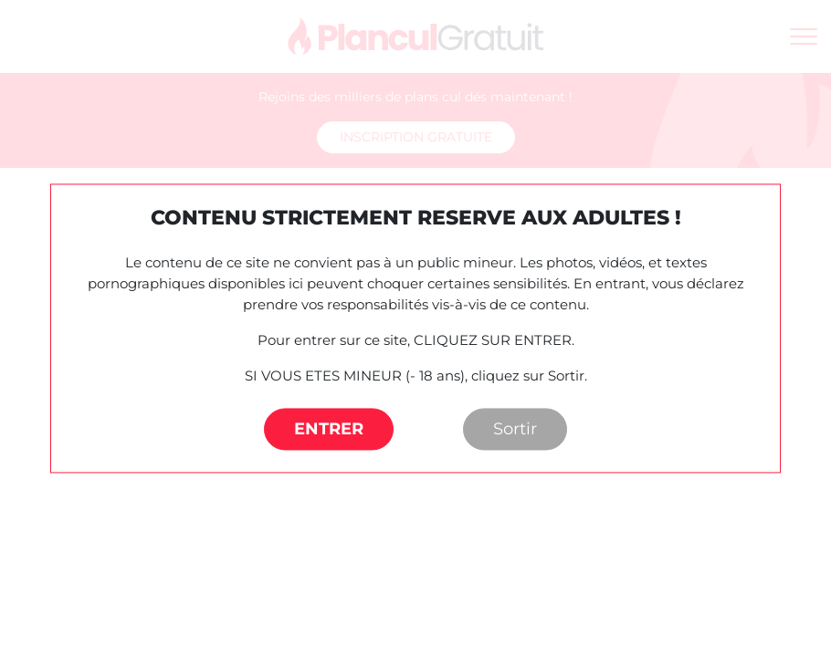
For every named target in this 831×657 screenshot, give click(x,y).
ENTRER (328, 429)
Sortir (515, 429)
